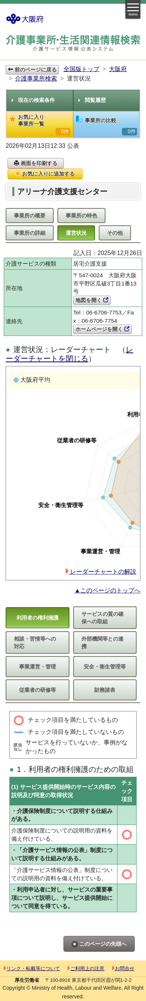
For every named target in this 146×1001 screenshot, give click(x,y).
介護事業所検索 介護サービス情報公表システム (73, 43)
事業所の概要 (29, 216)
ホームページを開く (102, 329)
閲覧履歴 (92, 100)
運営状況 (76, 233)
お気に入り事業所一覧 (40, 124)
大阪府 (118, 69)
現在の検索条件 (33, 100)
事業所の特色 (81, 216)
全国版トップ (81, 69)
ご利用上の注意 (86, 968)
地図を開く (91, 300)
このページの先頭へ (99, 944)
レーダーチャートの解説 (101, 571)
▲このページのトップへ (107, 590)
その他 (115, 233)
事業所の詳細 (29, 233)
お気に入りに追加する (45, 174)
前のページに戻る (32, 70)
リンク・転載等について (32, 968)
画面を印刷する (35, 163)
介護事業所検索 (36, 78)
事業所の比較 (106, 125)
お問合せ (123, 968)
